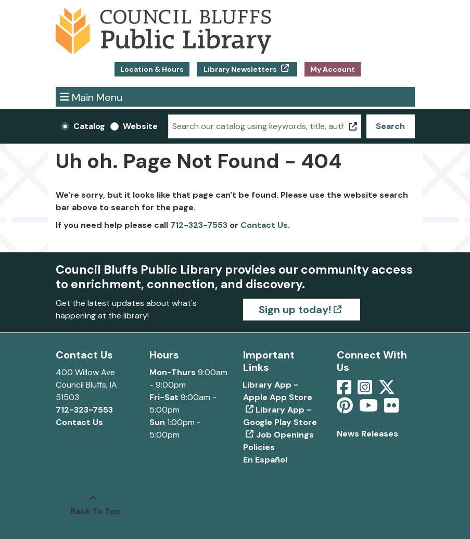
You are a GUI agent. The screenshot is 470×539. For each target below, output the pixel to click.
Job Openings (285, 434)
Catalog (89, 126)
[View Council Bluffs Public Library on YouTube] (369, 408)
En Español (265, 459)
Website (140, 126)
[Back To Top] (93, 505)
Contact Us (264, 225)
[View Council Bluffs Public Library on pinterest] (346, 408)
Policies (259, 447)
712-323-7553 (198, 225)
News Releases (367, 433)
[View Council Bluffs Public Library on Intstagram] (366, 390)
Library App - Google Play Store (280, 416)
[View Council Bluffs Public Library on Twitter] (387, 390)
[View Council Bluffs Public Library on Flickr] (391, 408)
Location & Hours (152, 69)
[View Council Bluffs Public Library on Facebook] (345, 390)
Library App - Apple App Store (277, 391)
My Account (332, 69)
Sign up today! (295, 309)
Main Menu (91, 96)
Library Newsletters (240, 69)
